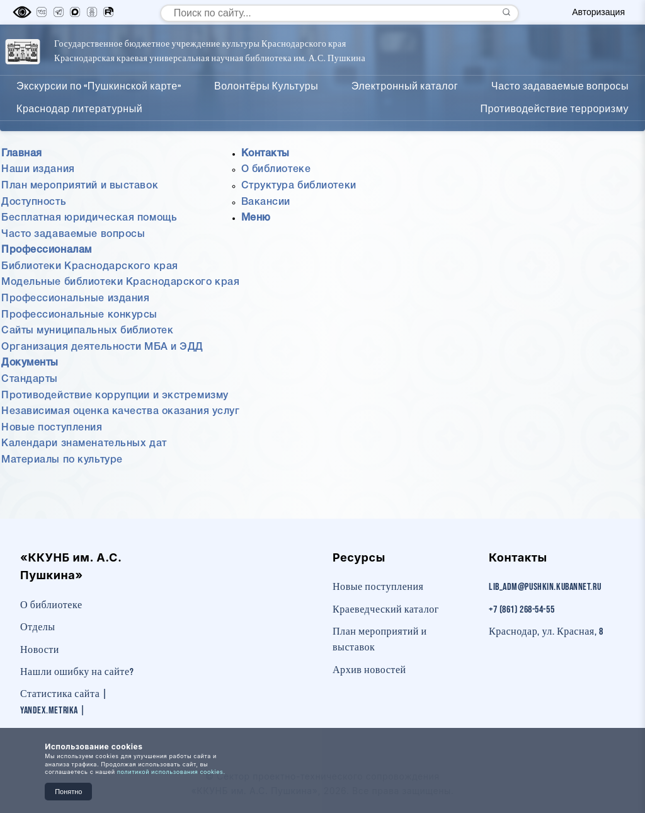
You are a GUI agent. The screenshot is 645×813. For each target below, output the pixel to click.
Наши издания (38, 197)
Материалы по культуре (62, 488)
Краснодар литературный (79, 137)
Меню (256, 246)
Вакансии (265, 230)
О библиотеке (276, 197)
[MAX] (75, 12)
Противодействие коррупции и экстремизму (115, 424)
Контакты (557, 65)
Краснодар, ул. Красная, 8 (546, 632)
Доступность (33, 230)
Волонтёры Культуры (266, 115)
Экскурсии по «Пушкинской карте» (98, 115)
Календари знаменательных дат (84, 472)
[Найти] (506, 12)
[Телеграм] (58, 12)
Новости (39, 650)
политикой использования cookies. (171, 771)
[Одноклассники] (92, 12)
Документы (477, 65)
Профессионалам (379, 65)
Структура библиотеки (299, 214)
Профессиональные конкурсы (79, 343)
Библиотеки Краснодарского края (89, 295)
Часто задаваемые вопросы (560, 115)
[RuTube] (108, 12)
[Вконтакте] (41, 12)
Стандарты (29, 407)
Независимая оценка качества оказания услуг (120, 439)
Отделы (37, 627)
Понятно (68, 791)
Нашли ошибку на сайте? (77, 672)
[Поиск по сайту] (339, 13)
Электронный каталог (404, 115)
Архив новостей (369, 670)
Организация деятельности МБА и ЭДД (102, 375)
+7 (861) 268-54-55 (521, 610)
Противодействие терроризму (554, 137)
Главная (289, 65)
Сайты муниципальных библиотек (87, 359)
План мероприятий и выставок (79, 214)
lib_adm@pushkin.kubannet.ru (545, 587)
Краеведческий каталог (386, 610)
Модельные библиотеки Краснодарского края (120, 311)
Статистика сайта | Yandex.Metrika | (64, 702)
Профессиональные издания (75, 327)
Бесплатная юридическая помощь (89, 246)
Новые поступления (52, 456)
